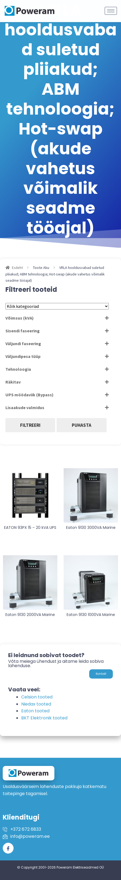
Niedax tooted (36, 704)
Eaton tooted (35, 711)
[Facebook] (8, 848)
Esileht (17, 267)
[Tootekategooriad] (57, 306)
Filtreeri (30, 425)
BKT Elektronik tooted (44, 718)
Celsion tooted (36, 697)
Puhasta (81, 425)
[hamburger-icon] (111, 7)
